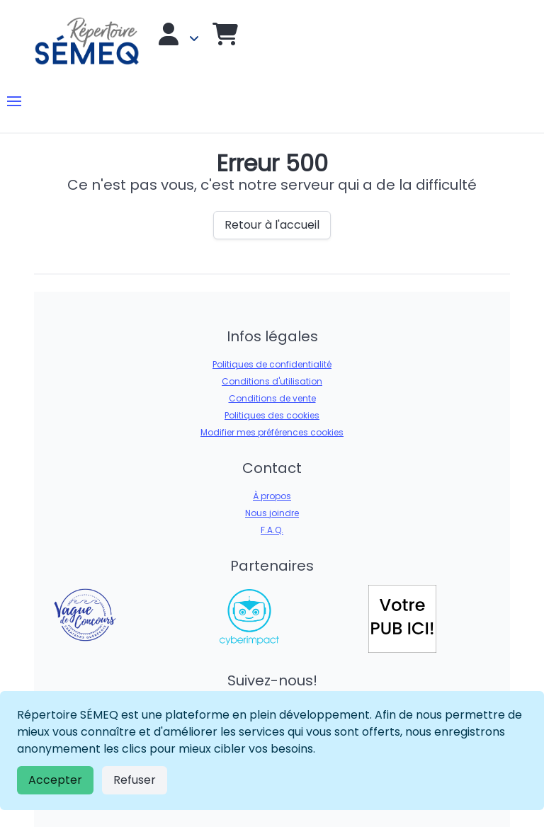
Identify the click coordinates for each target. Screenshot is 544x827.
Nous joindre (272, 513)
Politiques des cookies (272, 415)
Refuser (134, 780)
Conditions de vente (272, 398)
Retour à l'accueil (272, 225)
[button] (14, 101)
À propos (272, 496)
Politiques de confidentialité (272, 364)
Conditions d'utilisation (272, 381)
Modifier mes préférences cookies (272, 432)
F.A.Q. (272, 530)
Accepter (55, 780)
